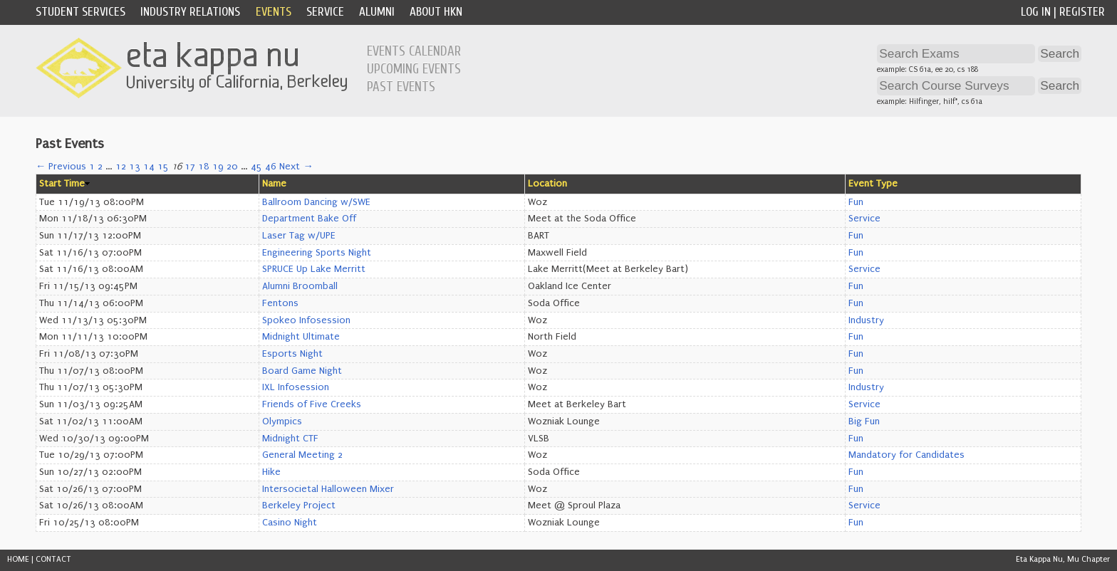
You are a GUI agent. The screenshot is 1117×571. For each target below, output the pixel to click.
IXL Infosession (295, 387)
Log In (1036, 12)
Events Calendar (414, 51)
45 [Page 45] (256, 166)
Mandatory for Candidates (906, 455)
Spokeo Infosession (306, 320)
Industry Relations (190, 12)
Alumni (377, 12)
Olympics (282, 421)
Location (547, 183)
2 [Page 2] (100, 166)
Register (1082, 12)
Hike (271, 472)
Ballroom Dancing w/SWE (316, 202)
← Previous (61, 166)
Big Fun (864, 421)
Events (273, 12)
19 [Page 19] (218, 166)
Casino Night (289, 522)
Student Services (80, 12)
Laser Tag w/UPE (299, 235)
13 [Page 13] (134, 166)
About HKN (436, 12)
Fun (855, 202)
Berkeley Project (299, 505)
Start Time (62, 183)
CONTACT (53, 559)
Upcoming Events (414, 69)
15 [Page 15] (163, 166)
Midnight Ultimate (301, 336)
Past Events (401, 87)
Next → (296, 166)
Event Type (873, 183)
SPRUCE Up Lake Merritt (313, 269)
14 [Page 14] (149, 166)
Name (274, 183)
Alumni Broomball (300, 286)
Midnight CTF (290, 438)
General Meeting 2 (302, 455)
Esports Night (292, 354)
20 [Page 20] (232, 166)
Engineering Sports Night (316, 252)
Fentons (280, 303)
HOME (18, 559)
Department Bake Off (309, 218)
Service (325, 12)
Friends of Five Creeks (311, 404)
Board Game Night (302, 371)
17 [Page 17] (190, 166)
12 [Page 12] (120, 166)
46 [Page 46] (270, 166)
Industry (866, 320)
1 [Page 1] (92, 166)
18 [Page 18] (203, 166)
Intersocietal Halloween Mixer (328, 489)
